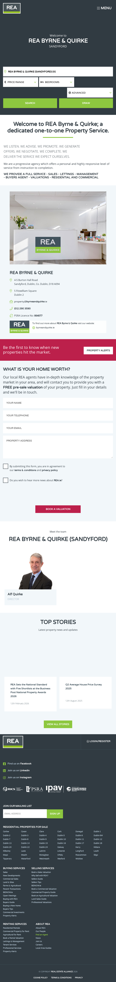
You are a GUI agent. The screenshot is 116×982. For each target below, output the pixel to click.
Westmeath (44, 850)
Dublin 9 (43, 831)
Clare (41, 823)
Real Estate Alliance (62, 963)
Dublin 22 (25, 839)
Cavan (23, 823)
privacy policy (50, 462)
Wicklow (79, 850)
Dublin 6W (98, 827)
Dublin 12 (98, 831)
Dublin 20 (7, 839)
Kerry (78, 839)
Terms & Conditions (61, 969)
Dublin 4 (43, 827)
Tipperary (7, 850)
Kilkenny (6, 842)
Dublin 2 (6, 827)
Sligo (96, 846)
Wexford (61, 850)
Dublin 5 (61, 827)
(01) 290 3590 (22, 298)
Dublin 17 (80, 835)
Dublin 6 (79, 827)
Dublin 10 (61, 831)
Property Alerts (98, 341)
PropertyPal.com (69, 975)
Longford (80, 842)
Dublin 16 (61, 835)
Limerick (61, 842)
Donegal (79, 823)
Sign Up (56, 805)
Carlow (6, 823)
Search (30, 93)
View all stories (58, 715)
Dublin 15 (43, 835)
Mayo (5, 846)
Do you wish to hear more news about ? (36, 472)
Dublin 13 (7, 835)
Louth (96, 842)
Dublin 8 (24, 831)
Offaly (60, 846)
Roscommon (81, 846)
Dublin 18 (98, 835)
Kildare (97, 839)
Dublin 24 (43, 839)
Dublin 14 (25, 835)
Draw (86, 93)
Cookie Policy (40, 969)
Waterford (25, 850)
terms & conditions (25, 462)
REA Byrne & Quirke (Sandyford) (32, 72)
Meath (24, 846)
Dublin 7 (6, 831)
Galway (60, 839)
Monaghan (44, 846)
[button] (94, 82)
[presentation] (26, 483)
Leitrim (42, 842)
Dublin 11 (80, 831)
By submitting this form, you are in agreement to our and (37, 460)
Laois (23, 842)
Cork (59, 823)
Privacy (79, 969)
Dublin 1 (97, 823)
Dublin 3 (24, 827)
